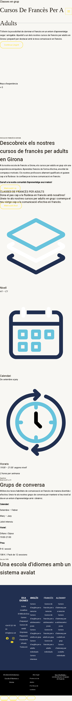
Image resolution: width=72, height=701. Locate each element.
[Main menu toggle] (68, 11)
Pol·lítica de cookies (33, 684)
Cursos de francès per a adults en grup (48, 633)
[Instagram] (13, 638)
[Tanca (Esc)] (31, 694)
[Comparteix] (22, 694)
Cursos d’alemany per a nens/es (61, 607)
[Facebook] (7, 638)
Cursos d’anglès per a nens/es (35, 607)
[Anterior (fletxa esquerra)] (4, 699)
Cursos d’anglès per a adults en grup (35, 633)
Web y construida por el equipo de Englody (60, 677)
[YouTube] (12, 642)
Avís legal (36, 675)
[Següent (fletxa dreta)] (13, 699)
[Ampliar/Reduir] (4, 694)
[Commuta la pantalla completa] (13, 694)
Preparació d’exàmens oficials (24, 639)
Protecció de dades (36, 678)
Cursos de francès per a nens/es (48, 607)
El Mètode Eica (23, 614)
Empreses (23, 632)
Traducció (23, 647)
